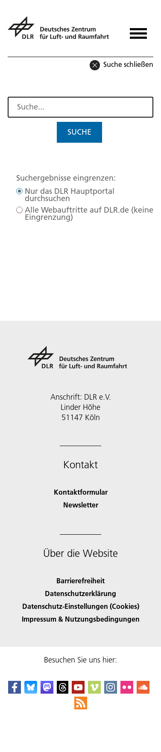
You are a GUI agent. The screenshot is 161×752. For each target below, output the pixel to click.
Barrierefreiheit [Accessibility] (80, 580)
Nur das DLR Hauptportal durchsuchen (69, 194)
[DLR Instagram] (110, 691)
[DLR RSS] (80, 707)
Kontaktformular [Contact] (81, 491)
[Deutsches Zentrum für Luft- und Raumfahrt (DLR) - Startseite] (62, 31)
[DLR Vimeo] (94, 691)
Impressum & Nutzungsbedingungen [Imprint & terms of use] (81, 618)
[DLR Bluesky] (30, 691)
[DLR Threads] (63, 691)
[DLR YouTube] (78, 691)
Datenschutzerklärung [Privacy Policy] (80, 593)
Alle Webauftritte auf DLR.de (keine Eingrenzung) (89, 213)
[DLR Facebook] (14, 691)
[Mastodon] (47, 691)
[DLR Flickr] (126, 691)
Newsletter (80, 504)
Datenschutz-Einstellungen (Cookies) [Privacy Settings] (80, 606)
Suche (79, 132)
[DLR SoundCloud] (143, 691)
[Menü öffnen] (138, 30)
